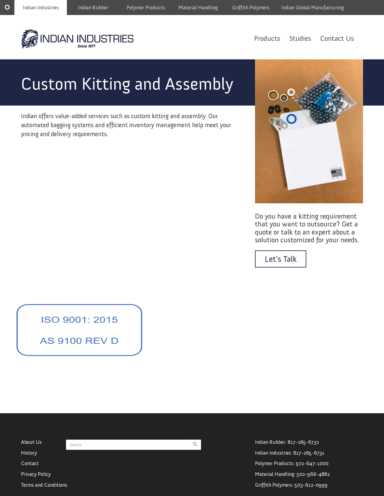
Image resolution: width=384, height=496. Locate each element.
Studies (300, 38)
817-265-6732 (303, 447)
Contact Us (337, 38)
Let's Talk (281, 259)
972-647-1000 (312, 469)
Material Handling (198, 7)
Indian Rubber (93, 7)
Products (267, 38)
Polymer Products (146, 7)
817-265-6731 (308, 458)
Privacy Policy (36, 480)
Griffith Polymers (250, 7)
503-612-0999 (311, 490)
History (29, 458)
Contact (30, 469)
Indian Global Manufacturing (312, 7)
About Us (31, 447)
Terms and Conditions (44, 490)
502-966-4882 (313, 480)
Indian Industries (41, 7)
